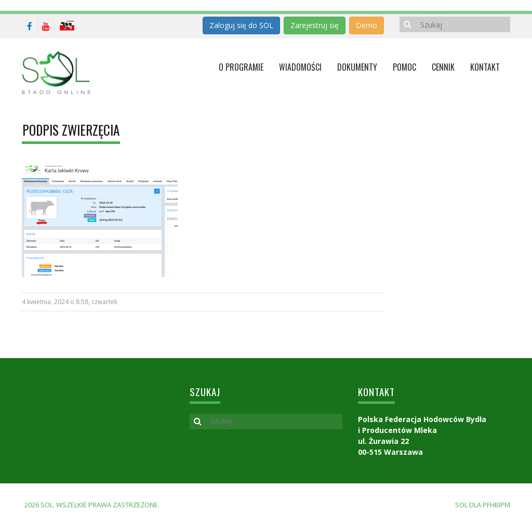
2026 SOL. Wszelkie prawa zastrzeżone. (91, 504)
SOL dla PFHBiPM (482, 504)
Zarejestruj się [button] (314, 25)
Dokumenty (357, 67)
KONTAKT (485, 67)
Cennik (443, 67)
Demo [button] (366, 25)
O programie (241, 67)
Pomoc (404, 67)
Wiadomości (300, 67)
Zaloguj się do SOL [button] (241, 25)
